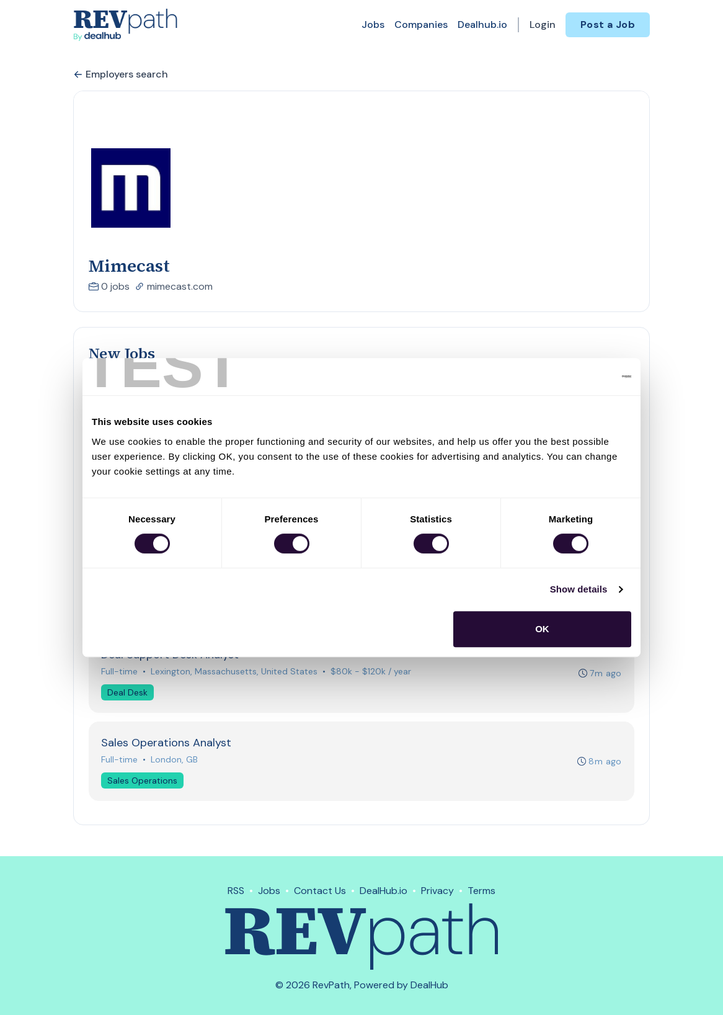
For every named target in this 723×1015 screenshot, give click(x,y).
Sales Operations (143, 783)
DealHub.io (383, 890)
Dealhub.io (482, 24)
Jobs (373, 24)
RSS (236, 890)
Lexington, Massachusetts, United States (234, 673)
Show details (579, 589)
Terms (481, 890)
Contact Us (320, 890)
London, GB (174, 762)
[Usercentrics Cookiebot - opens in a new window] (577, 376)
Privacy (437, 890)
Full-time (120, 673)
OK (542, 629)
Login (543, 24)
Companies (421, 24)
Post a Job (607, 24)
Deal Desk (128, 694)
